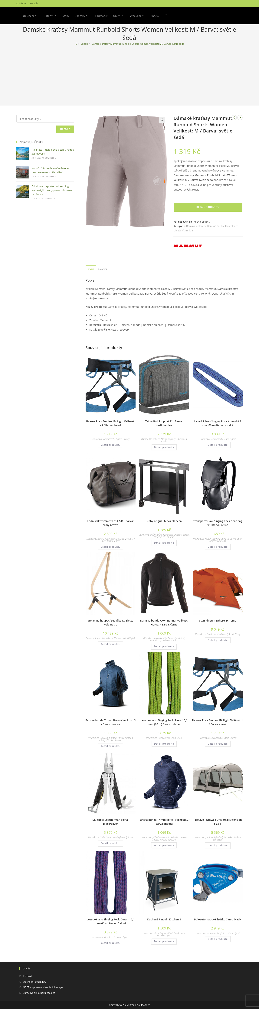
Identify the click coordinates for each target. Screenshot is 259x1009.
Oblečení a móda (183, 230)
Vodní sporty (113, 541)
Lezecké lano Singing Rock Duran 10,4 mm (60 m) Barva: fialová (110, 921)
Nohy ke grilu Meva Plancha (164, 521)
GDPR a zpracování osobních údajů (43, 987)
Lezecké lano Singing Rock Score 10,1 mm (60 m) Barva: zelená (164, 722)
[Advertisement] (129, 76)
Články (21, 3)
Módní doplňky (168, 439)
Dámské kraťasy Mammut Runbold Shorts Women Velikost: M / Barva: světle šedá (138, 43)
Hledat (65, 129)
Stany (237, 634)
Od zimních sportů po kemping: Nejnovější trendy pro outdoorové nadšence (51, 190)
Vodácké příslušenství (115, 538)
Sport (119, 439)
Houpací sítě (120, 638)
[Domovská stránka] (76, 43)
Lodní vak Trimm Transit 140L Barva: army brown (110, 523)
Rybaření (218, 837)
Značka (102, 269)
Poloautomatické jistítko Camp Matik (217, 919)
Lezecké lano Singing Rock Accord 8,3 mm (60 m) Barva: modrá (217, 423)
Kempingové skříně (163, 933)
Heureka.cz (231, 226)
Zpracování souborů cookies (39, 992)
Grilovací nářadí (181, 534)
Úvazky (126, 439)
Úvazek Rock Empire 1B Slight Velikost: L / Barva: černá (217, 722)
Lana (227, 439)
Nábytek (131, 638)
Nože (102, 837)
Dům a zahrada (164, 534)
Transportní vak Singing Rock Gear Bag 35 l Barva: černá (217, 523)
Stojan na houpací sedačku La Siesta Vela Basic (110, 622)
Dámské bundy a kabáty (155, 638)
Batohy (144, 439)
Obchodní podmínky (34, 981)
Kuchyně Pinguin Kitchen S (164, 919)
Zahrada (170, 537)
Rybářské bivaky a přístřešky (227, 838)
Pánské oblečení (114, 740)
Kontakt (34, 3)
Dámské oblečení (196, 226)
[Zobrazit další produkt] (240, 117)
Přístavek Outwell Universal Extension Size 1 (218, 821)
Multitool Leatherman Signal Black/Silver (110, 821)
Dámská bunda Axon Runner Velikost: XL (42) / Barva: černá (164, 622)
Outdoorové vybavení (217, 634)
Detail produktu (208, 207)
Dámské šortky (215, 226)
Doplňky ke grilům (147, 534)
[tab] (91, 269)
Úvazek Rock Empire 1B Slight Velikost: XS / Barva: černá (110, 423)
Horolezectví (109, 439)
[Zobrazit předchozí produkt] (234, 117)
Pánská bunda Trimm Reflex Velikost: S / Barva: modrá (164, 821)
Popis (90, 269)
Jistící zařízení (226, 933)
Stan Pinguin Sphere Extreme (217, 620)
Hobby (209, 837)
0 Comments (49, 158)
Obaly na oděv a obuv (231, 538)
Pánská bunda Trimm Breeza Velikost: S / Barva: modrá (110, 722)
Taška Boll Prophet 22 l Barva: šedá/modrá (164, 423)
